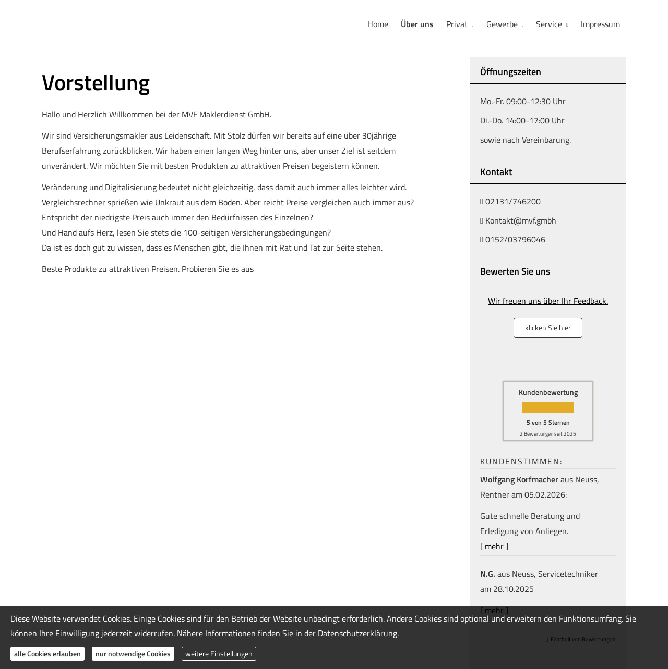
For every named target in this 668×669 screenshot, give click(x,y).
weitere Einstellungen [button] (219, 653)
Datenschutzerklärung (357, 633)
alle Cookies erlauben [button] (47, 653)
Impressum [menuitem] (600, 24)
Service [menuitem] (549, 24)
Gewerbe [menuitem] (502, 24)
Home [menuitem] (377, 24)
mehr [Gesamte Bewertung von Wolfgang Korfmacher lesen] (494, 546)
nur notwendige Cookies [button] (133, 653)
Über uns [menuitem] (417, 24)
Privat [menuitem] (457, 24)
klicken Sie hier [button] (548, 327)
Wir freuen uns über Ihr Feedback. (548, 300)
